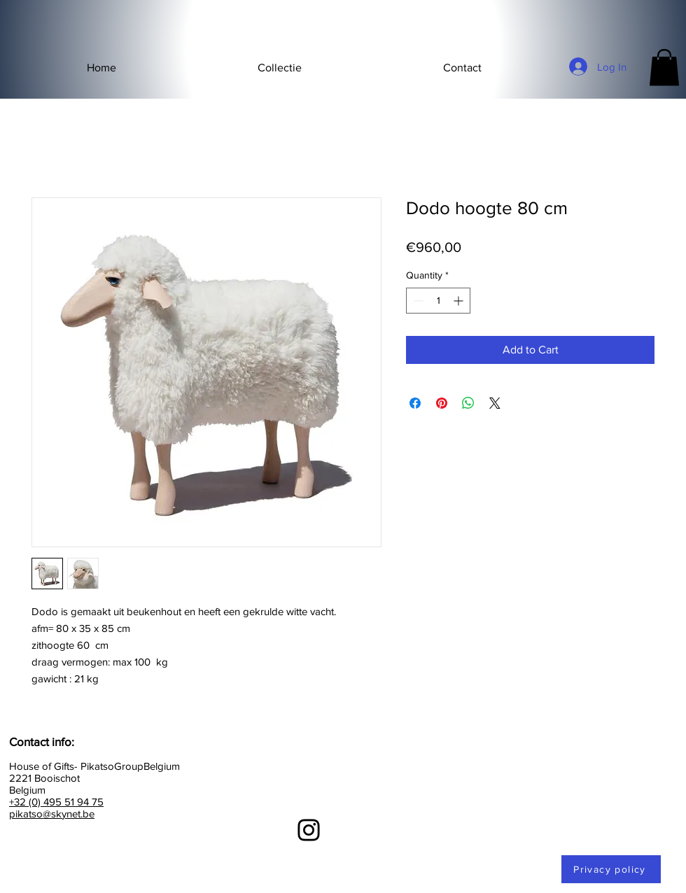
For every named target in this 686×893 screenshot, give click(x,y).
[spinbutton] (438, 300)
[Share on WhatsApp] (468, 403)
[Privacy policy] (611, 869)
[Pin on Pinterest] (441, 403)
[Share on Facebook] (415, 403)
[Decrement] (417, 300)
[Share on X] (494, 403)
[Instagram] (308, 830)
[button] (279, 68)
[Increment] (459, 300)
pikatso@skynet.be (51, 814)
